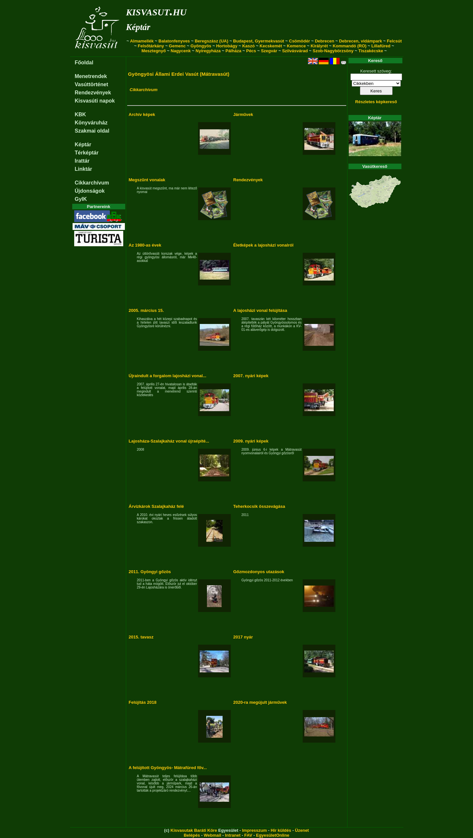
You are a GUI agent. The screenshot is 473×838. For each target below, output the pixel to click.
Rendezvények (93, 92)
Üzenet (302, 830)
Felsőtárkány (151, 45)
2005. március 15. (146, 310)
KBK (80, 114)
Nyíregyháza (208, 50)
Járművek (243, 114)
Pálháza (233, 50)
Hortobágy (226, 45)
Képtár (138, 27)
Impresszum (254, 830)
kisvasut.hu (156, 11)
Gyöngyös (201, 45)
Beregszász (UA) (211, 41)
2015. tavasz (141, 637)
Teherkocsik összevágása (259, 506)
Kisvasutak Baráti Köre (194, 830)
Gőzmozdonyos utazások (258, 571)
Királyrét (319, 45)
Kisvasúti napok (95, 101)
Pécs (251, 50)
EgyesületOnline (272, 835)
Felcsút (394, 41)
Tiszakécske (370, 50)
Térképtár (87, 152)
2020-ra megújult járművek (260, 702)
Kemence (296, 45)
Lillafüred (381, 45)
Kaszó (248, 45)
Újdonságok (90, 191)
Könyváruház (91, 122)
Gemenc (177, 45)
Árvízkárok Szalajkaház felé (156, 506)
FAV (248, 835)
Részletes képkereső (376, 101)
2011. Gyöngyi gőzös (150, 571)
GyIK (81, 199)
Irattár (82, 161)
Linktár (83, 169)
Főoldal (84, 62)
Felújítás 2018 (143, 702)
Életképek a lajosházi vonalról (263, 245)
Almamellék (142, 41)
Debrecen (324, 41)
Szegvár (269, 50)
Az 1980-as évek (145, 245)
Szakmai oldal (92, 131)
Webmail (212, 835)
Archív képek (142, 114)
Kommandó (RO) (349, 45)
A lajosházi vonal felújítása (260, 310)
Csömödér (299, 41)
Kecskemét (271, 45)
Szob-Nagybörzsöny (333, 50)
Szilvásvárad (295, 50)
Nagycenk (181, 50)
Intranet (233, 835)
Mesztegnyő (154, 50)
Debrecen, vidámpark (360, 41)
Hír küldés (281, 830)
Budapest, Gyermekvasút (258, 41)
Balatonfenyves (174, 41)
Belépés (192, 835)
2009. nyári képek (251, 441)
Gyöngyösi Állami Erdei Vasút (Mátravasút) (178, 74)
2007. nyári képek (251, 375)
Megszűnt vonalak (147, 179)
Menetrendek (91, 76)
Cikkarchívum (92, 182)
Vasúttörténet (91, 84)
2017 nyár (243, 637)
